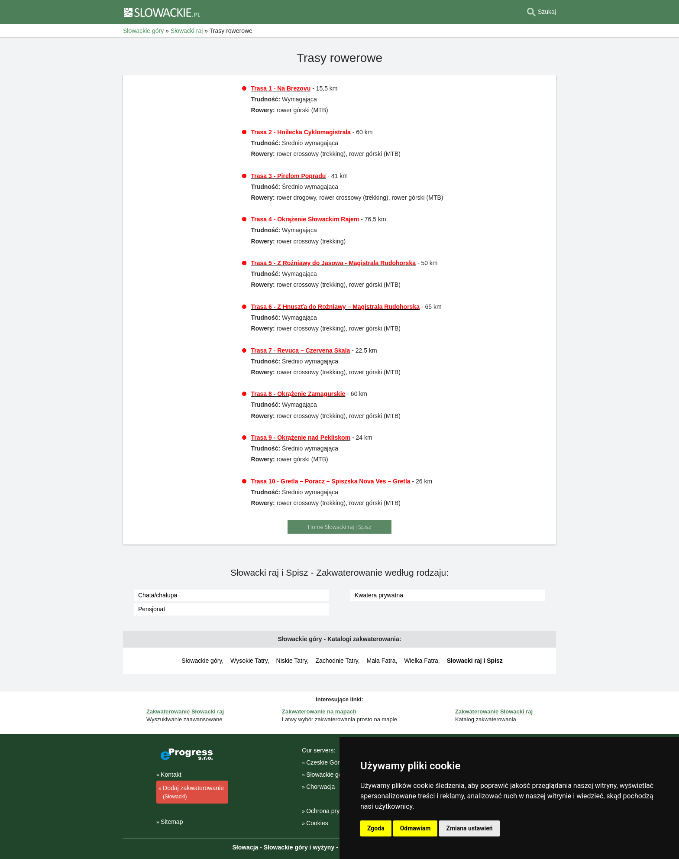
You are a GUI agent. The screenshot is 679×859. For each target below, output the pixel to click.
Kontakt (171, 774)
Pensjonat (151, 609)
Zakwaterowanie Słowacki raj (185, 711)
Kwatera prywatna (379, 595)
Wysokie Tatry (249, 660)
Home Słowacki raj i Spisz (339, 527)
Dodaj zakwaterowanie (191, 792)
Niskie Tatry (291, 660)
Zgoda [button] (376, 828)
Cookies (317, 823)
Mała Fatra (381, 660)
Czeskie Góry (324, 762)
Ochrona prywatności (334, 810)
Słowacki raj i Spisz (475, 660)
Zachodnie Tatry (336, 660)
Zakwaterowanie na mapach (319, 711)
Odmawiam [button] (415, 828)
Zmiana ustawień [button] (469, 828)
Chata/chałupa (157, 595)
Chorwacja (320, 786)
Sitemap (172, 821)
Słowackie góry (201, 660)
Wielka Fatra (421, 660)
